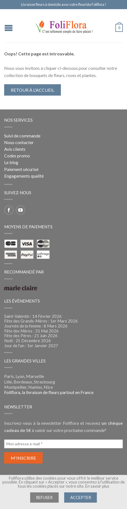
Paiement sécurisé (21, 169)
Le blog (11, 162)
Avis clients (14, 149)
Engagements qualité (24, 175)
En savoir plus (97, 486)
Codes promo (17, 155)
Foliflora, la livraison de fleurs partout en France (49, 392)
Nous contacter (19, 142)
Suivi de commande (22, 135)
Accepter (80, 497)
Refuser (44, 497)
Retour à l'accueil (32, 90)
